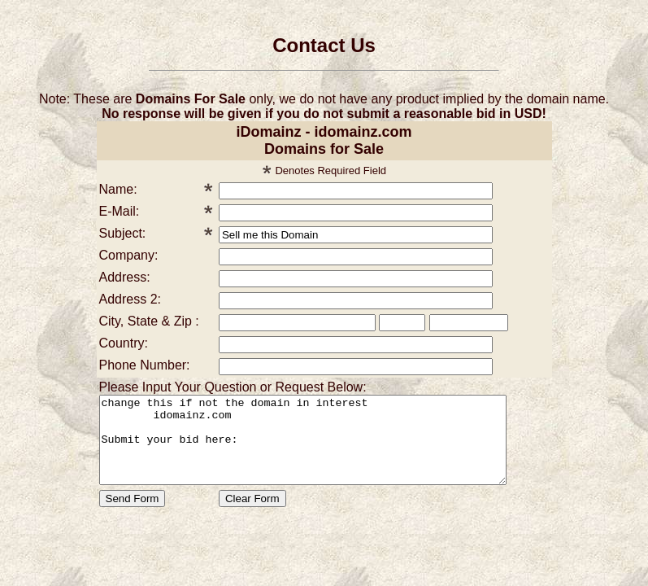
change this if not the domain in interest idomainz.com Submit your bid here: (324, 448)
